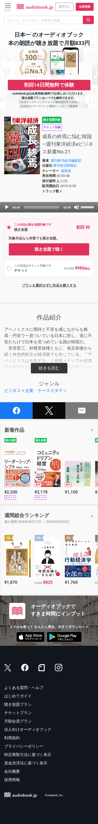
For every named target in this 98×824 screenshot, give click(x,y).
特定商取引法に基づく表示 (27, 754)
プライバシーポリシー (23, 746)
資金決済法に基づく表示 (25, 763)
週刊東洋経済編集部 (66, 160)
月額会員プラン (18, 721)
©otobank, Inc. (54, 795)
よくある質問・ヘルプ (23, 687)
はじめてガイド (18, 696)
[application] (49, 207)
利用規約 (12, 738)
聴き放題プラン (18, 704)
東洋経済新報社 (65, 165)
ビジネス (12, 390)
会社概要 (12, 771)
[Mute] (76, 207)
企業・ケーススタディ (46, 390)
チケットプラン (18, 712)
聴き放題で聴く (49, 249)
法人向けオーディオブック (27, 729)
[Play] (6, 207)
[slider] (41, 207)
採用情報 (12, 779)
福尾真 (66, 171)
